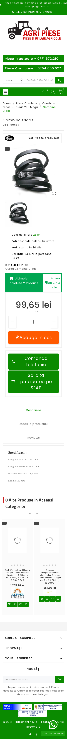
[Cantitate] (33, 322)
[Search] (40, 80)
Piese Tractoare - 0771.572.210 (31, 59)
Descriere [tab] (33, 410)
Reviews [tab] (33, 438)
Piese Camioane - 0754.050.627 (33, 68)
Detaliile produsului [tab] (33, 424)
